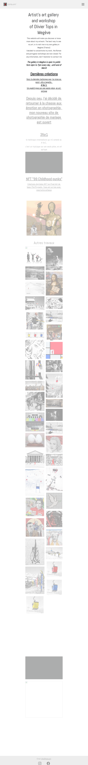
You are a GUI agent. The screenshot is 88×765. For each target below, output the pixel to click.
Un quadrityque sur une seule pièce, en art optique (44, 89)
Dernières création (43, 74)
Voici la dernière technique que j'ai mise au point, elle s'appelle (44, 81)
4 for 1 (44, 85)
